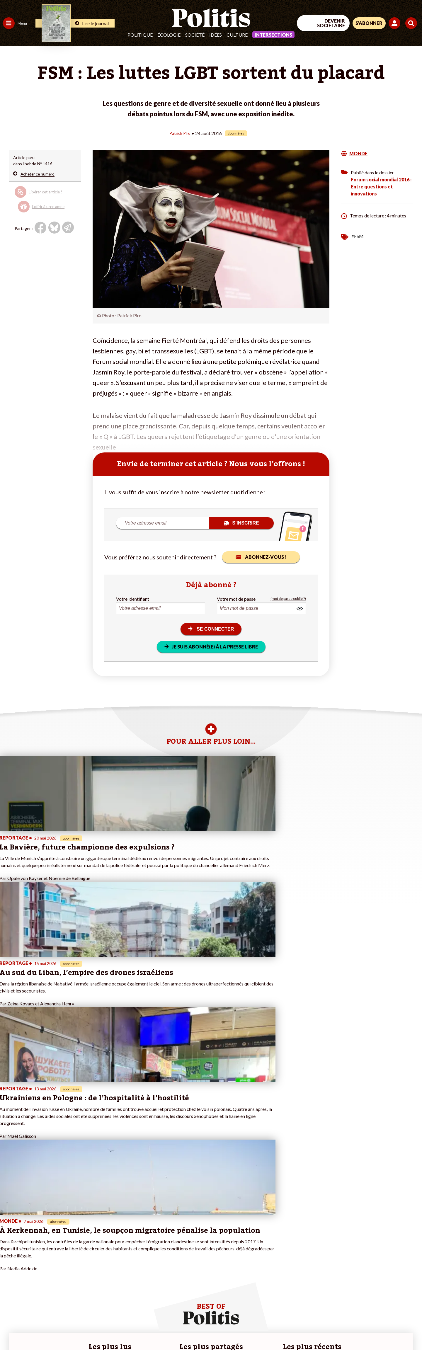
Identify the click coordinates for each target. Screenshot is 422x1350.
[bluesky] (366, 1302)
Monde (9, 1267)
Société (195, 35)
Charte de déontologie (87, 1329)
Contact (11, 1329)
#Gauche (104, 1243)
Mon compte (61, 1273)
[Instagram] (403, 1302)
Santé (30, 1249)
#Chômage (106, 1255)
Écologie (169, 35)
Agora (8, 1230)
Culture (237, 35)
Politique (140, 35)
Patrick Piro (180, 133)
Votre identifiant (132, 598)
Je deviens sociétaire (69, 1243)
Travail (31, 1230)
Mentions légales (42, 1329)
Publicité (215, 1329)
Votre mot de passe (236, 598)
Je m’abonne (61, 1249)
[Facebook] (347, 1302)
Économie (33, 1237)
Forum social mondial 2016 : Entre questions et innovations (381, 186)
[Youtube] (384, 1302)
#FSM (357, 236)
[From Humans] (354, 1315)
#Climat (103, 1230)
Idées (215, 35)
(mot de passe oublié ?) (288, 598)
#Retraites (105, 1249)
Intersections (273, 35)
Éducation (34, 1243)
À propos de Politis (67, 1267)
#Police (102, 1237)
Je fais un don (62, 1237)
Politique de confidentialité (173, 1329)
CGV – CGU (128, 1329)
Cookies (238, 1329)
